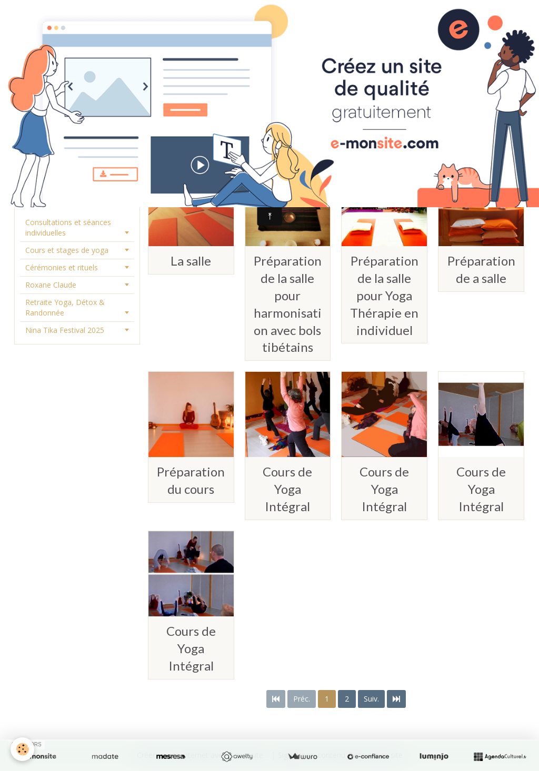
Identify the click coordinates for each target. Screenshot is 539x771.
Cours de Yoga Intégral (287, 489)
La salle (191, 260)
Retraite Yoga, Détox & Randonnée (65, 307)
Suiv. (371, 699)
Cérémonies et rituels (61, 267)
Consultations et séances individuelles (68, 227)
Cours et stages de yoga (66, 250)
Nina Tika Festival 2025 (64, 330)
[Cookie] (22, 749)
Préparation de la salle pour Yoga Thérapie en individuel (384, 295)
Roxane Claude (50, 285)
